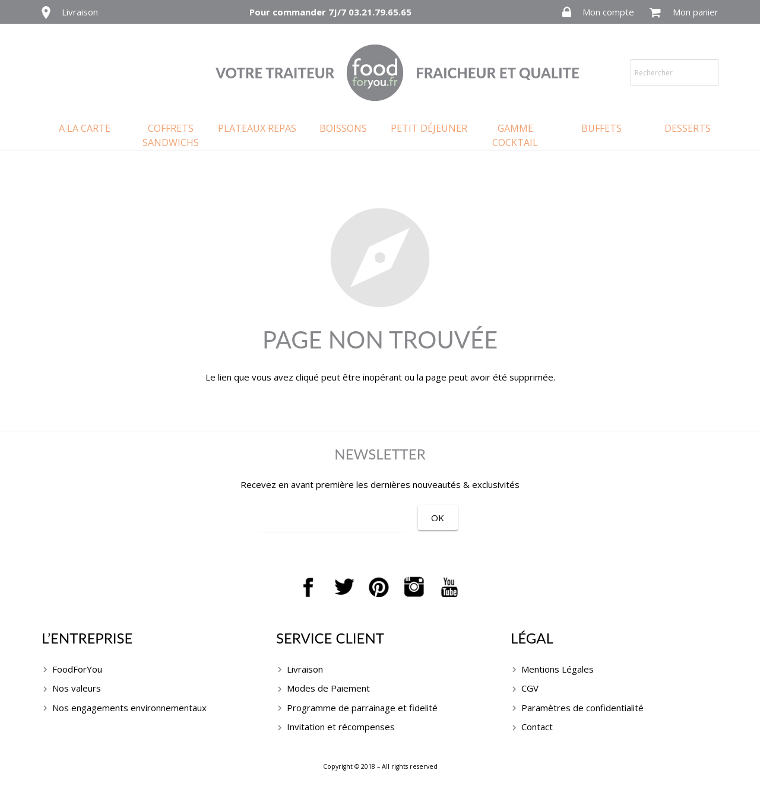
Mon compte (608, 12)
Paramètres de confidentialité (582, 708)
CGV (530, 688)
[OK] (469, 517)
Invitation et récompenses (341, 727)
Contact (537, 727)
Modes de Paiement (328, 688)
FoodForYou (77, 669)
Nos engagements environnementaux (129, 708)
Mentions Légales (557, 669)
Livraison (80, 12)
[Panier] (655, 12)
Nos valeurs (76, 688)
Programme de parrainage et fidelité (362, 708)
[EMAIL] (348, 519)
